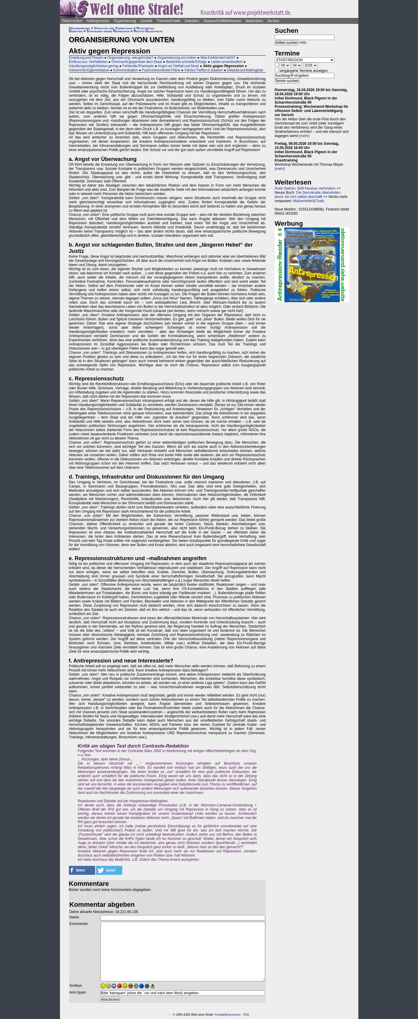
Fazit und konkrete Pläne (161, 70)
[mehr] (304, 136)
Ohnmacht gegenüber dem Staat (137, 62)
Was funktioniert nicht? (218, 58)
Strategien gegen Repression (108, 31)
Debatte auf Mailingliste (245, 70)
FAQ (246, 1014)
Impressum (233, 1014)
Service (273, 21)
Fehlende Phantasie (138, 66)
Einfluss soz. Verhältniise (88, 62)
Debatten (192, 21)
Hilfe (302, 43)
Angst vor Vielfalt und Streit (178, 66)
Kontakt (220, 1014)
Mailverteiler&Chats (308, 201)
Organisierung (125, 21)
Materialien (254, 21)
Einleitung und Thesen (86, 58)
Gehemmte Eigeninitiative (89, 70)
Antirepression (98, 21)
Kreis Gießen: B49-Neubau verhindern (305, 188)
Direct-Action (72, 21)
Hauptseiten (145, 28)
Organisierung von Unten (177, 58)
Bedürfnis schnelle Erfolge (186, 62)
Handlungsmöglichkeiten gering (93, 66)
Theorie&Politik (168, 21)
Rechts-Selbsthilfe (148, 31)
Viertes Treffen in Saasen (203, 70)
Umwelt (146, 21)
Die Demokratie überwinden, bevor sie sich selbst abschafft (308, 194)
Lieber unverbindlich (227, 62)
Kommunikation (125, 70)
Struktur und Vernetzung (113, 28)
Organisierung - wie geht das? (130, 58)
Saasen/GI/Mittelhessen (222, 21)
